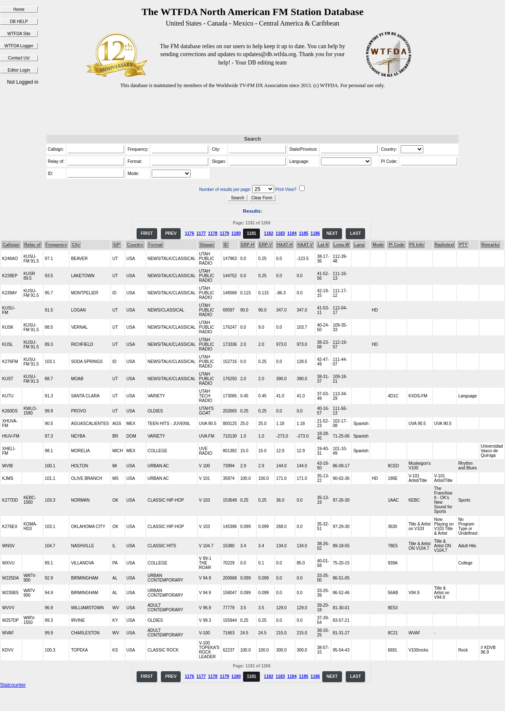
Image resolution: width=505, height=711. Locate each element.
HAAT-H (285, 244)
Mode (378, 244)
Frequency (56, 244)
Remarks (490, 244)
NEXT (332, 233)
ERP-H (247, 244)
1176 (189, 233)
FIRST (147, 233)
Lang (359, 244)
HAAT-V (305, 244)
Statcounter (13, 685)
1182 (268, 233)
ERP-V (265, 244)
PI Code (396, 244)
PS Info (416, 244)
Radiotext (444, 244)
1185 (303, 233)
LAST (355, 233)
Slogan (207, 244)
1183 (280, 233)
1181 (251, 233)
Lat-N (323, 244)
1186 (315, 233)
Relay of (32, 244)
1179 (224, 233)
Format (155, 244)
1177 (201, 233)
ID (226, 244)
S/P (116, 244)
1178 (213, 233)
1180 (236, 233)
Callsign (11, 244)
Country (135, 244)
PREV (170, 233)
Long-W (341, 244)
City (76, 244)
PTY (463, 244)
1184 (291, 233)
